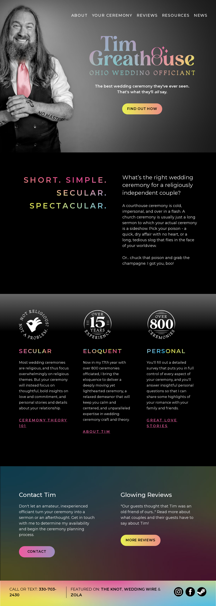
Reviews (147, 15)
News (201, 15)
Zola (76, 595)
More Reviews (140, 540)
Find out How (142, 109)
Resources (176, 15)
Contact (37, 552)
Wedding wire (140, 589)
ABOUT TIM (96, 431)
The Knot (111, 589)
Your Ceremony (112, 15)
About (79, 15)
